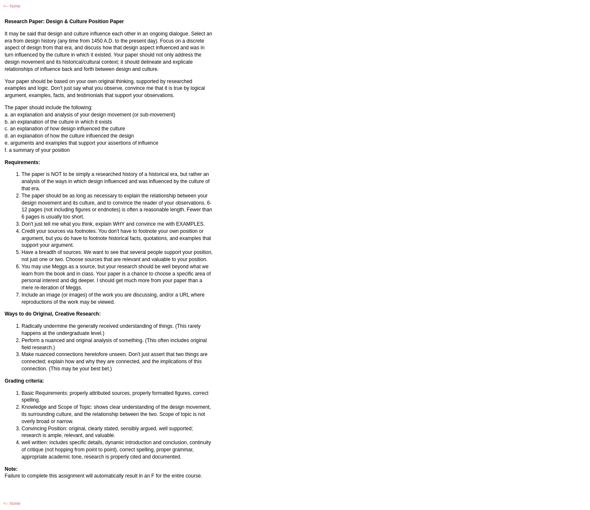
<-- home (11, 6)
